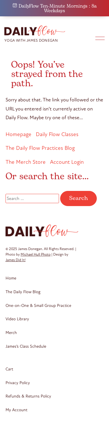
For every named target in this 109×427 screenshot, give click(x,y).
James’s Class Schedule (26, 346)
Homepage (18, 134)
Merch (11, 332)
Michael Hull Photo (36, 254)
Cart (9, 369)
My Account (16, 409)
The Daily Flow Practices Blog (40, 148)
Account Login (67, 162)
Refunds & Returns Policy (28, 396)
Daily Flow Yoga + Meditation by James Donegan (36, 30)
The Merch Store (26, 162)
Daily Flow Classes (57, 134)
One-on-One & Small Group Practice (38, 305)
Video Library (17, 319)
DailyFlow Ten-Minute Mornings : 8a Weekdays (54, 8)
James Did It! (16, 260)
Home (11, 278)
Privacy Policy (18, 382)
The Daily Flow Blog (23, 291)
